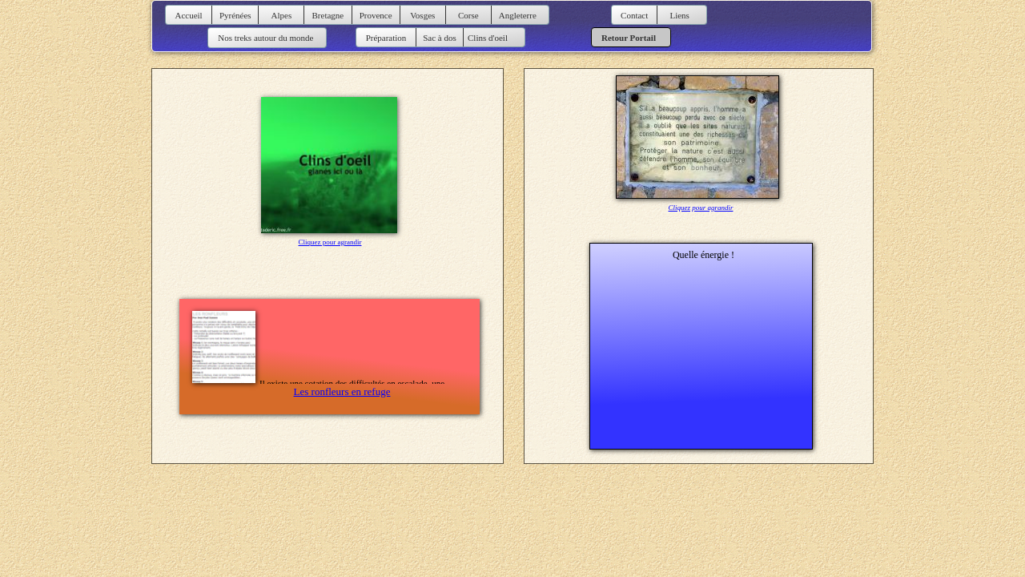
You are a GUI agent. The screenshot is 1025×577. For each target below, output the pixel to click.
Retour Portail (628, 37)
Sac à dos (439, 37)
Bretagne (328, 15)
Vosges (422, 15)
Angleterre (518, 15)
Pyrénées (235, 15)
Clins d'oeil (488, 37)
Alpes (281, 15)
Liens (679, 15)
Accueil (188, 15)
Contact (634, 15)
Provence (376, 15)
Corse (468, 15)
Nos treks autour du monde (265, 37)
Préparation (386, 37)
